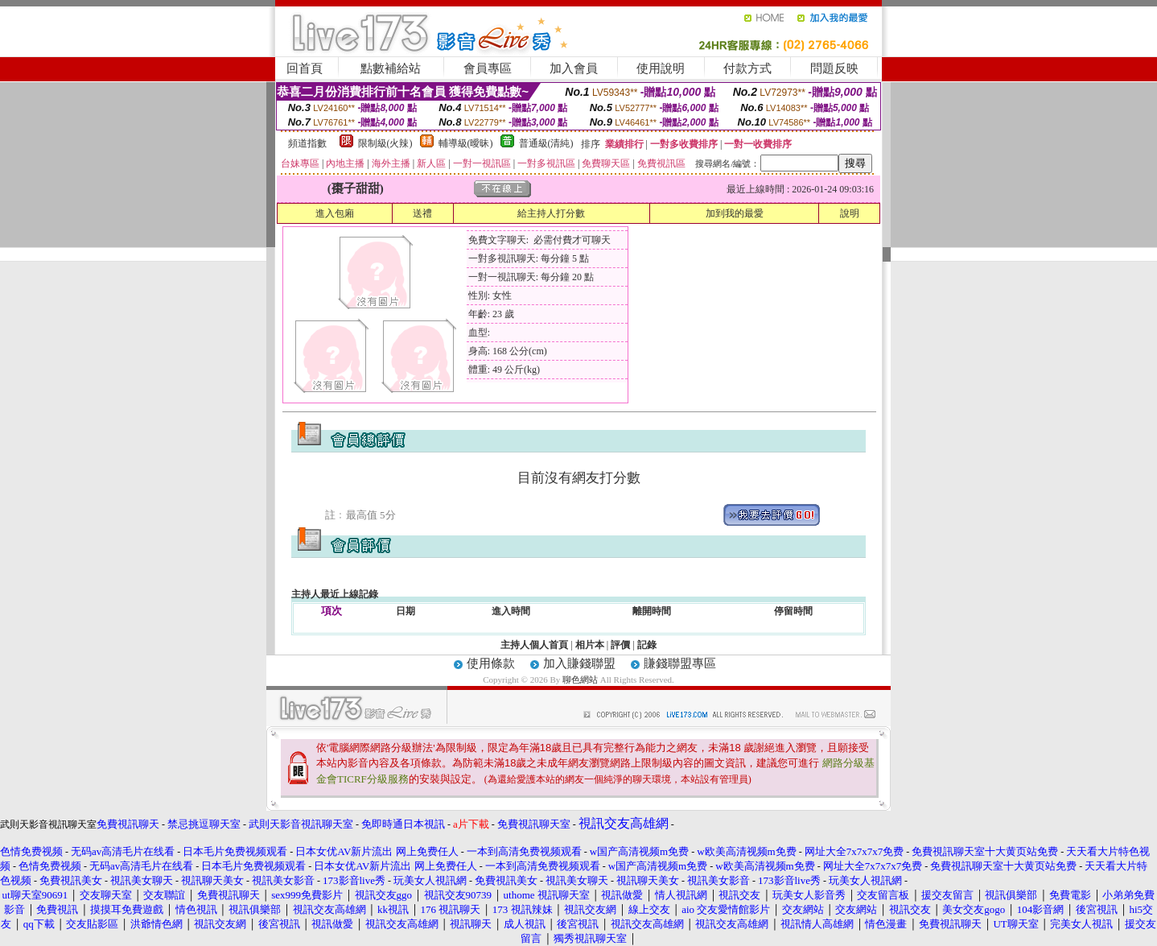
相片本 (589, 645)
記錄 (647, 645)
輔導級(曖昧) (466, 143)
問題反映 (834, 68)
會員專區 (487, 68)
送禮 (422, 213)
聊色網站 (580, 679)
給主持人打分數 (551, 213)
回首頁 (304, 68)
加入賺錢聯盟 (579, 663)
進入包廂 (334, 213)
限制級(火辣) (385, 143)
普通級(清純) (546, 143)
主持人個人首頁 (534, 645)
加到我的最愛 (735, 213)
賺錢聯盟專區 (680, 663)
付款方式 (747, 68)
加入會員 (574, 68)
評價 (620, 645)
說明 (849, 213)
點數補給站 (390, 68)
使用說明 (660, 68)
